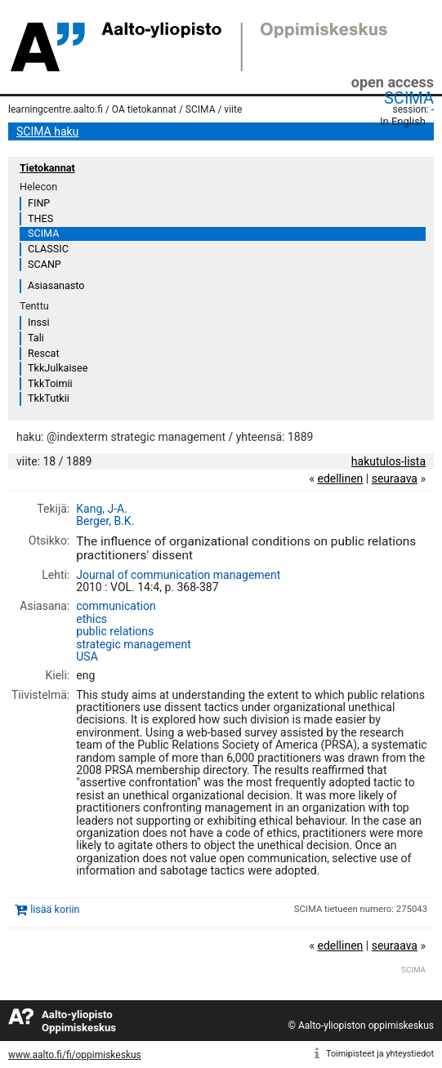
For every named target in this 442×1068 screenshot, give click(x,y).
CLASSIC (48, 249)
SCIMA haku (47, 131)
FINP (39, 203)
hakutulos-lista (388, 461)
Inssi (38, 322)
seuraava (394, 478)
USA (87, 656)
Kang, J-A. (101, 508)
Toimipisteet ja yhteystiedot (380, 1053)
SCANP (44, 264)
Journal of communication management (178, 574)
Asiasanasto (56, 285)
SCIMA (409, 98)
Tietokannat (47, 168)
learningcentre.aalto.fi (55, 109)
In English (403, 121)
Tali (36, 338)
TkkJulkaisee (57, 368)
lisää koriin (54, 909)
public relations (115, 631)
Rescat (44, 353)
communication (115, 605)
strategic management (133, 644)
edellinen (340, 478)
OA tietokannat (144, 109)
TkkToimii (50, 383)
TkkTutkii (48, 398)
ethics (91, 618)
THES (40, 218)
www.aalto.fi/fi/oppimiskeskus (74, 1055)
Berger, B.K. (105, 520)
